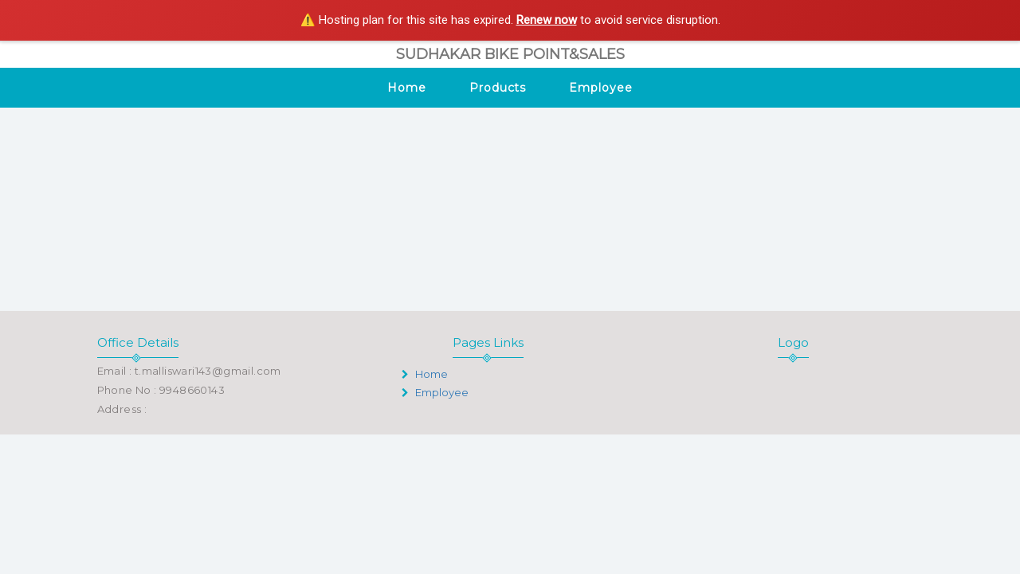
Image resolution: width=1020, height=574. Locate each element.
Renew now (546, 20)
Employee (600, 88)
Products (497, 88)
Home (406, 88)
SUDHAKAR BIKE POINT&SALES (510, 54)
